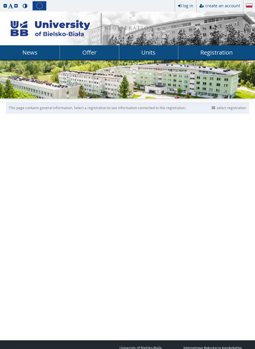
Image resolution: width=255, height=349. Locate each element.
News (30, 52)
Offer (89, 52)
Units (148, 52)
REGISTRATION (129, 28)
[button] (5, 5)
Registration (216, 52)
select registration (229, 107)
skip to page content (1, 1)
